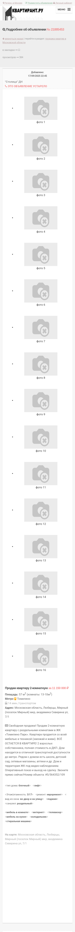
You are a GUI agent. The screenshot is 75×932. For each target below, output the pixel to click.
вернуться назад (12, 38)
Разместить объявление (39, 3)
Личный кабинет (62, 3)
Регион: (12, 3)
